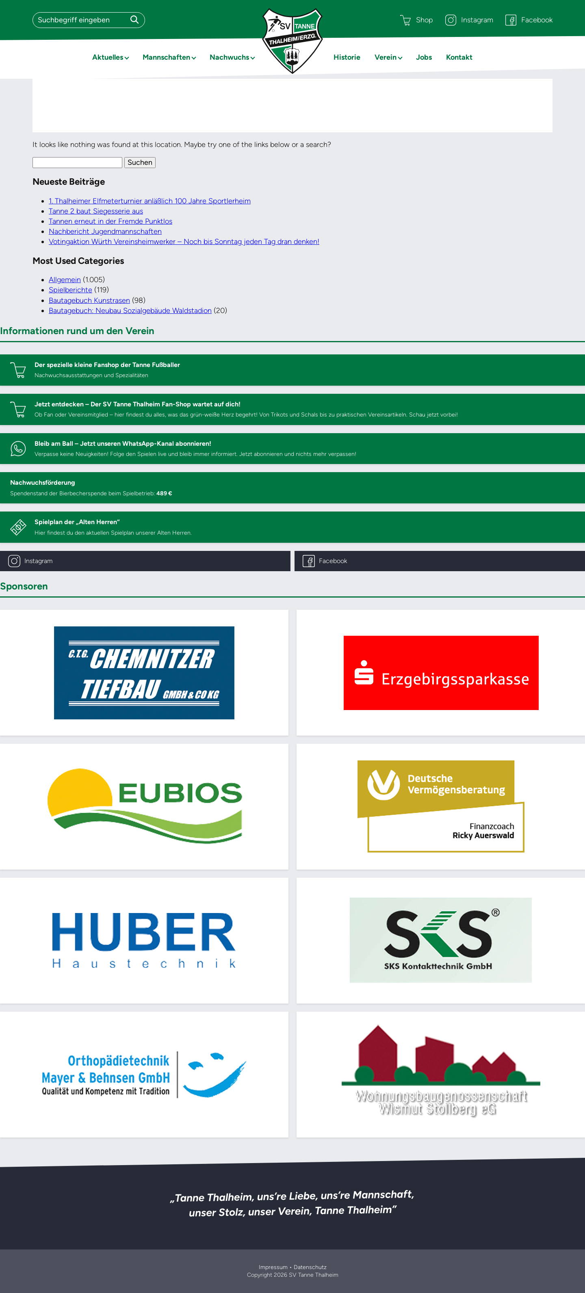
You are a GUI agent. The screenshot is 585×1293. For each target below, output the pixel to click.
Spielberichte (70, 289)
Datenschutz (310, 1267)
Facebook (528, 20)
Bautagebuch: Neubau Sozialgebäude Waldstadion (130, 310)
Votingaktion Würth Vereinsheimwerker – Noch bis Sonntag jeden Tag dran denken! (184, 241)
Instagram (469, 20)
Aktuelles (107, 57)
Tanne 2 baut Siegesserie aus (96, 211)
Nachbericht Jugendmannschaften (105, 231)
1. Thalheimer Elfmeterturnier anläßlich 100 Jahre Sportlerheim (150, 200)
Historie (347, 57)
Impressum (273, 1267)
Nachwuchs (229, 57)
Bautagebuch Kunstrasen (89, 300)
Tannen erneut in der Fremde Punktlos (110, 221)
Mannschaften (166, 57)
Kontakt (459, 57)
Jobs (424, 57)
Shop (416, 20)
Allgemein (65, 279)
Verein (385, 57)
